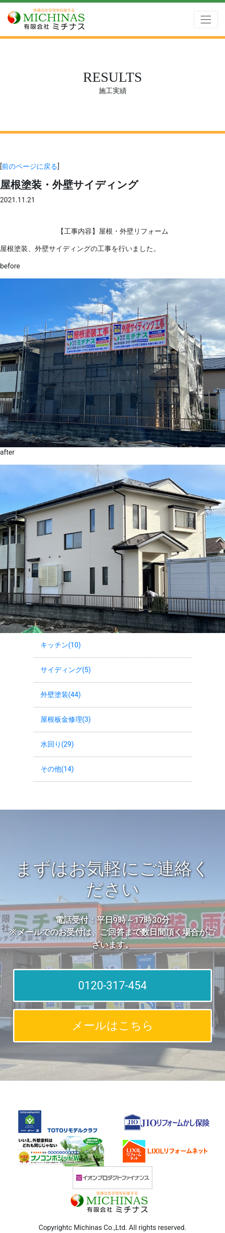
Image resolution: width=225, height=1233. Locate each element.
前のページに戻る (29, 166)
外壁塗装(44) (60, 694)
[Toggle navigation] (206, 19)
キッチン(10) (60, 645)
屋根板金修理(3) (65, 719)
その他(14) (57, 769)
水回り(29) (57, 744)
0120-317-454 (112, 985)
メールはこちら (113, 1025)
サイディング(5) (65, 670)
